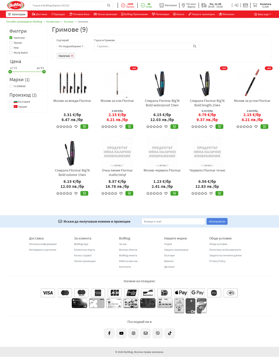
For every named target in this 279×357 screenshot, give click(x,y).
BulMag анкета (128, 255)
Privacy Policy (217, 261)
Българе (169, 255)
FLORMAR (19, 86)
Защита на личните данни (225, 255)
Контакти (125, 266)
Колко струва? (83, 255)
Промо (18, 42)
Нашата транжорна (176, 249)
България (22, 101)
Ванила (168, 261)
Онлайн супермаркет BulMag (24, 21)
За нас (123, 244)
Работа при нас (128, 261)
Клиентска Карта (84, 249)
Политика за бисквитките (225, 249)
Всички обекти (128, 249)
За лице (68, 21)
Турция (20, 106)
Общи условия (218, 244)
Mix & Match (21, 52)
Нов (16, 47)
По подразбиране (70, 46)
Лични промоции (85, 261)
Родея (168, 244)
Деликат (169, 266)
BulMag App (81, 244)
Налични (19, 37)
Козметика (53, 21)
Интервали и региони (42, 249)
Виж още (261, 14)
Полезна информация (43, 244)
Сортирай (62, 40)
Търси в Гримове (104, 40)
